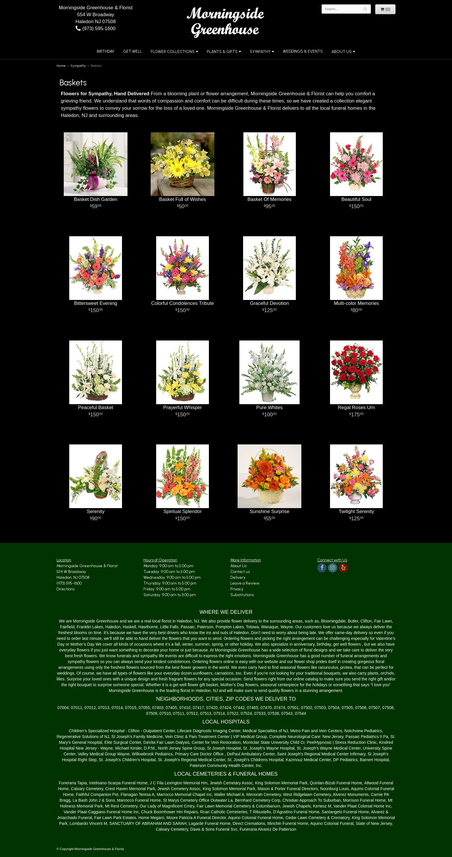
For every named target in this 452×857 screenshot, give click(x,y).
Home (61, 66)
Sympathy (260, 51)
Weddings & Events (303, 51)
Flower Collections (173, 51)
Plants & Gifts (222, 51)
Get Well (132, 51)
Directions (65, 589)
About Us (341, 51)
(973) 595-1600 (95, 28)
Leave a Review (244, 583)
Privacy (236, 589)
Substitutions (242, 594)
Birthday (105, 51)
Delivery (237, 577)
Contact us (240, 571)
